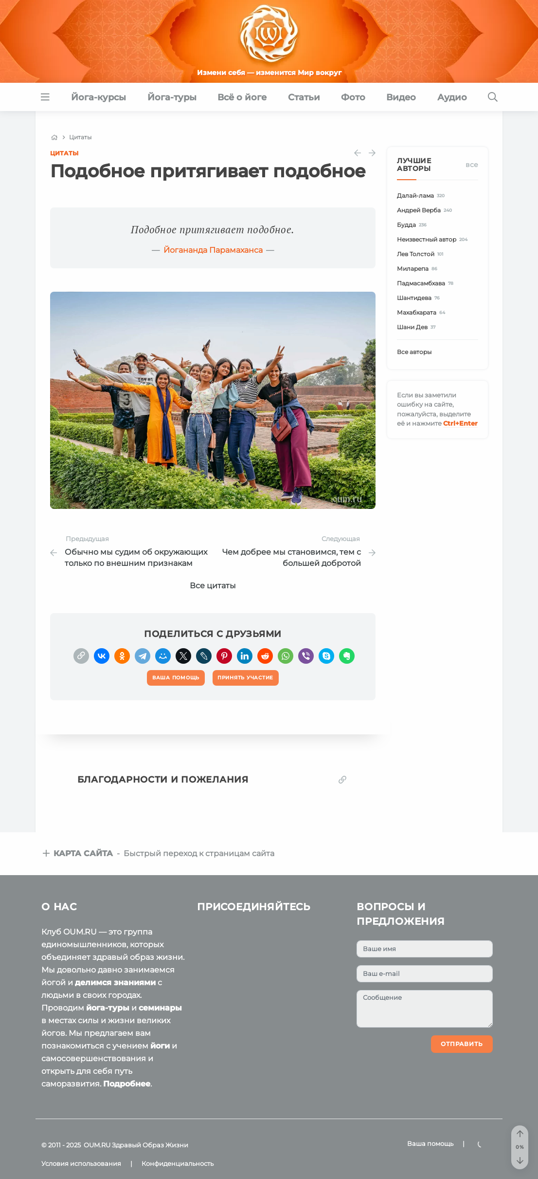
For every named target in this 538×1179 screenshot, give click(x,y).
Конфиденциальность (178, 1163)
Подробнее (126, 1083)
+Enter (460, 423)
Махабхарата (422, 312)
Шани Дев (417, 327)
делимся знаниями (115, 982)
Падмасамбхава (426, 283)
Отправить (462, 1044)
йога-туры (107, 1007)
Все (472, 164)
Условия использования (81, 1163)
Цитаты (64, 153)
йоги (160, 1045)
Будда (413, 225)
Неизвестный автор (433, 239)
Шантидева (420, 298)
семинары (160, 1007)
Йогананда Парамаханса (213, 250)
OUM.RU (97, 1145)
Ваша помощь (430, 1143)
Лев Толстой (421, 254)
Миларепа (418, 268)
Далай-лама (422, 195)
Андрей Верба (426, 210)
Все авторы (414, 352)
